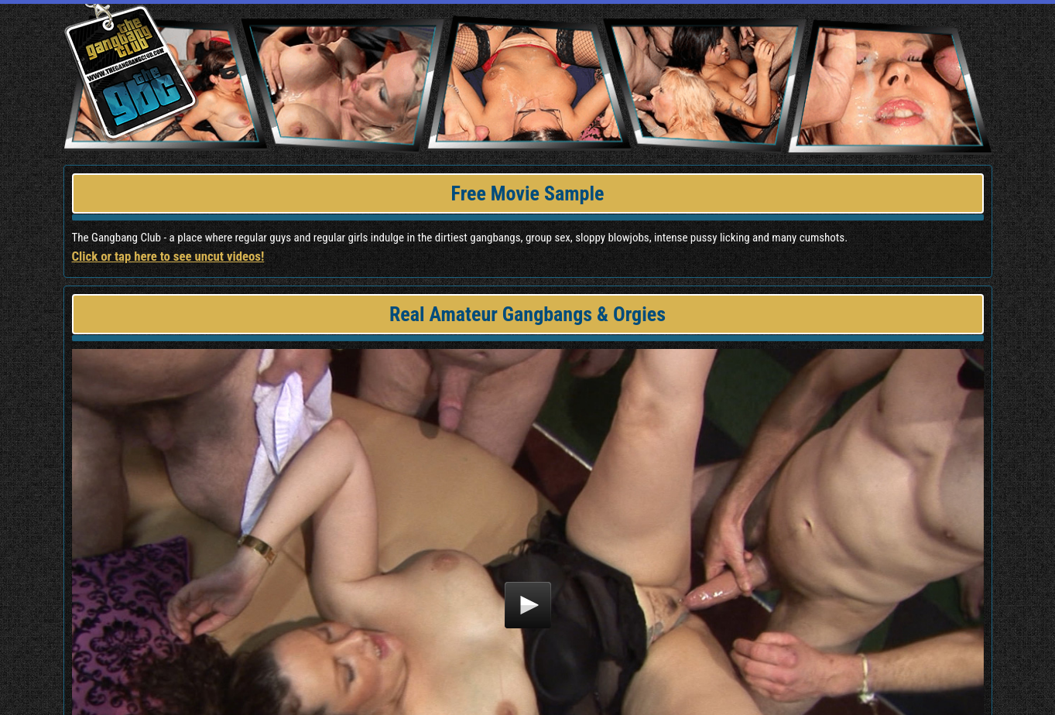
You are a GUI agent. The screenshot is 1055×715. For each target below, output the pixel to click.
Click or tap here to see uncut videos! (168, 256)
